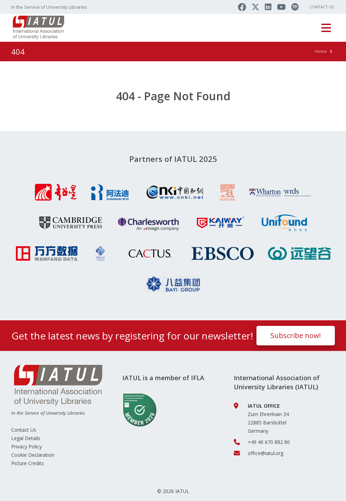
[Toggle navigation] (326, 28)
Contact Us (322, 6)
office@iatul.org (265, 453)
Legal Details (25, 438)
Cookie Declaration (32, 455)
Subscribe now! (295, 335)
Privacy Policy (26, 446)
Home (321, 51)
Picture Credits (27, 463)
